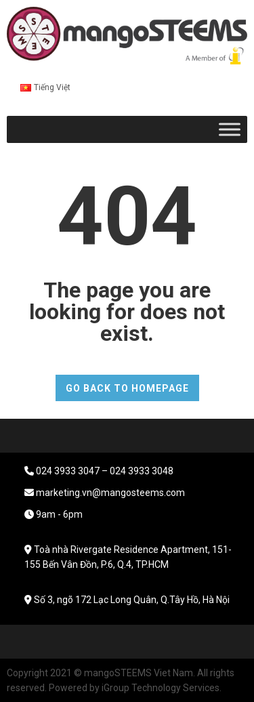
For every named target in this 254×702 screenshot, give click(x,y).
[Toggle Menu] (229, 129)
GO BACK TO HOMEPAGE (127, 388)
